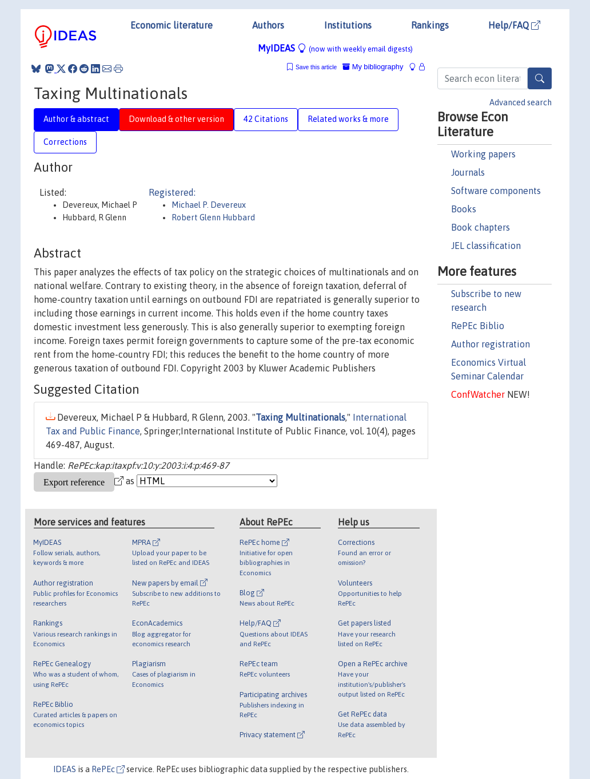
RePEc (108, 769)
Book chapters (480, 227)
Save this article (316, 67)
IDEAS (64, 769)
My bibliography (372, 66)
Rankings (430, 25)
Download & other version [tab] (176, 119)
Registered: (172, 192)
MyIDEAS (335, 48)
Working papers (483, 154)
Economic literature (171, 25)
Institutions (348, 25)
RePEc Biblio (477, 326)
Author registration (490, 344)
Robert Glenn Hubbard (213, 217)
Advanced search (520, 102)
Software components (496, 190)
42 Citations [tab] (266, 119)
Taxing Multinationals (300, 417)
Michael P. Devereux (209, 204)
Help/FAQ (514, 25)
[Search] (540, 78)
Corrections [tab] (65, 142)
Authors (268, 25)
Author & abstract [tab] (76, 119)
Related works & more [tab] (348, 119)
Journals (468, 172)
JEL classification (486, 245)
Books (463, 209)
